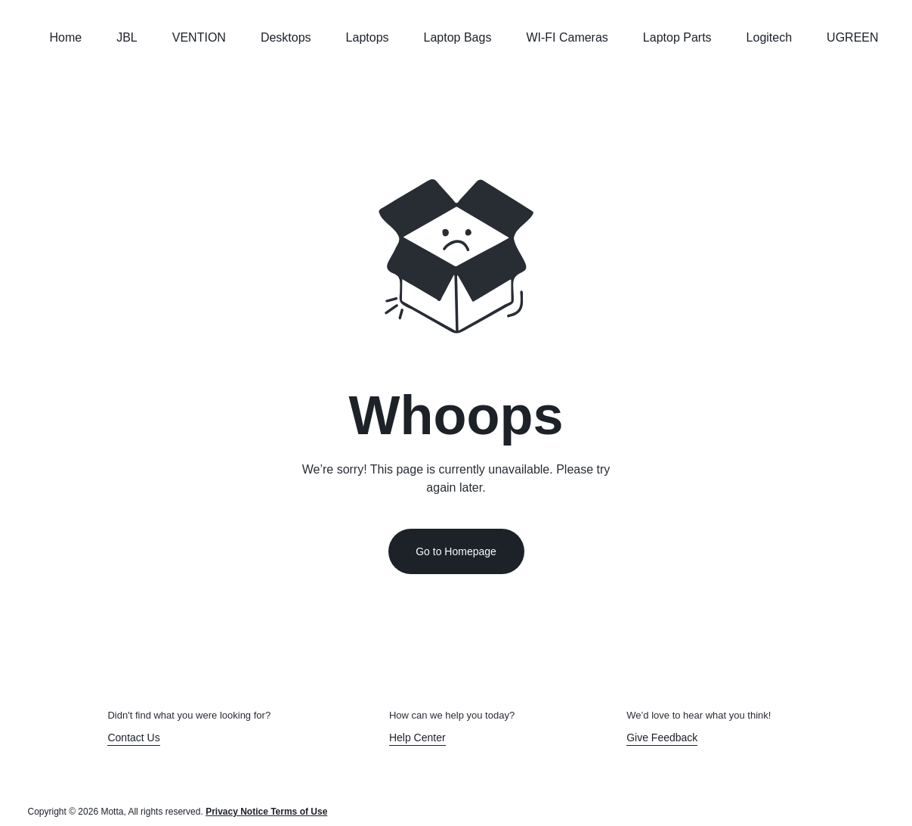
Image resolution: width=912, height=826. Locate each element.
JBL (127, 37)
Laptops (367, 37)
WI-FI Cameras (566, 37)
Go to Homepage (456, 551)
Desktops (286, 37)
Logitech (770, 37)
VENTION (199, 37)
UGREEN (852, 37)
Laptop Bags (458, 37)
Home (66, 37)
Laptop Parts (677, 37)
